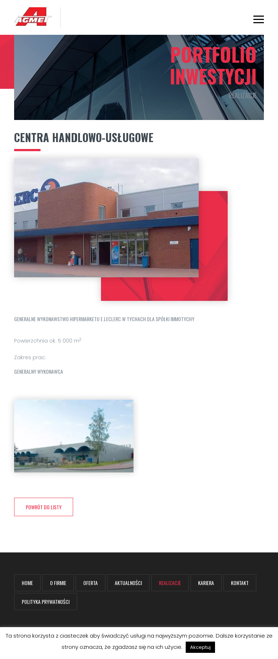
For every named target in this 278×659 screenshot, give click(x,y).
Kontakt (240, 583)
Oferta (90, 583)
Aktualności (128, 583)
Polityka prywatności (46, 601)
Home (27, 583)
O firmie (58, 583)
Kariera (206, 583)
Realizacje (170, 583)
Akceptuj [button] (200, 647)
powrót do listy (44, 507)
